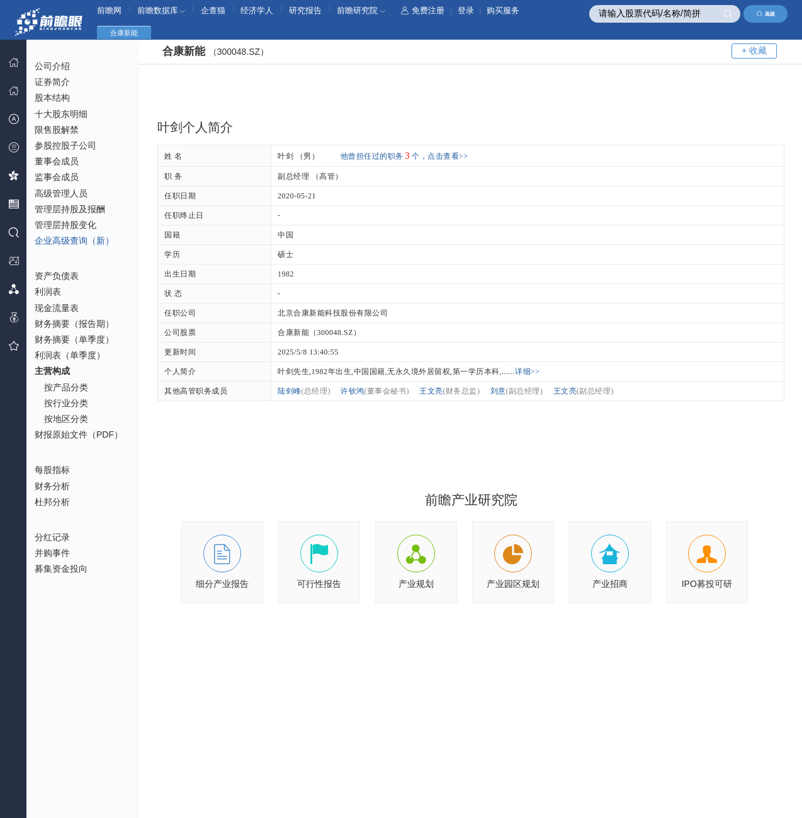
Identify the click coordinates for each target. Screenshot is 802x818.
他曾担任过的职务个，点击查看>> (404, 156)
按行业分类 (66, 403)
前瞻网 (109, 10)
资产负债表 (57, 276)
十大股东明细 (61, 114)
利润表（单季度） (70, 355)
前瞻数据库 (161, 10)
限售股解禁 (57, 130)
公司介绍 (52, 66)
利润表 (48, 292)
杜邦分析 (52, 502)
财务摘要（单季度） (74, 339)
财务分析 (52, 486)
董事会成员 (57, 161)
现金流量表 (57, 308)
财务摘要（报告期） (74, 324)
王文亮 (449, 391)
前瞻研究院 (361, 10)
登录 (466, 10)
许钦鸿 (375, 391)
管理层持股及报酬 (70, 209)
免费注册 (422, 10)
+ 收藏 (754, 50)
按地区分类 (66, 419)
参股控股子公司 (65, 145)
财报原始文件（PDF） (79, 434)
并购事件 (52, 553)
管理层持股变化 (65, 225)
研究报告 (305, 10)
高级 (766, 14)
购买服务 (503, 10)
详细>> (527, 371)
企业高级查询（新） (74, 241)
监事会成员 (57, 177)
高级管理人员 (61, 193)
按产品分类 (66, 387)
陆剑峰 (304, 391)
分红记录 (52, 537)
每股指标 (52, 470)
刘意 (516, 391)
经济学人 (256, 10)
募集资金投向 (61, 569)
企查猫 (213, 10)
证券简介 (52, 82)
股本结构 (52, 98)
